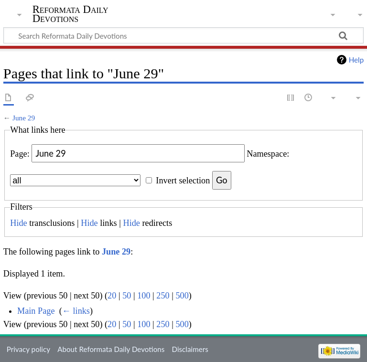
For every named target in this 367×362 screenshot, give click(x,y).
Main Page (36, 311)
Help (356, 59)
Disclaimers (190, 349)
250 (162, 295)
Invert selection (183, 180)
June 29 (23, 118)
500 (181, 295)
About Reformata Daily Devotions (110, 349)
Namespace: (268, 154)
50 (126, 295)
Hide (18, 223)
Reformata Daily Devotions (70, 13)
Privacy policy (28, 349)
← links (76, 311)
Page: (20, 154)
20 (112, 295)
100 (143, 295)
